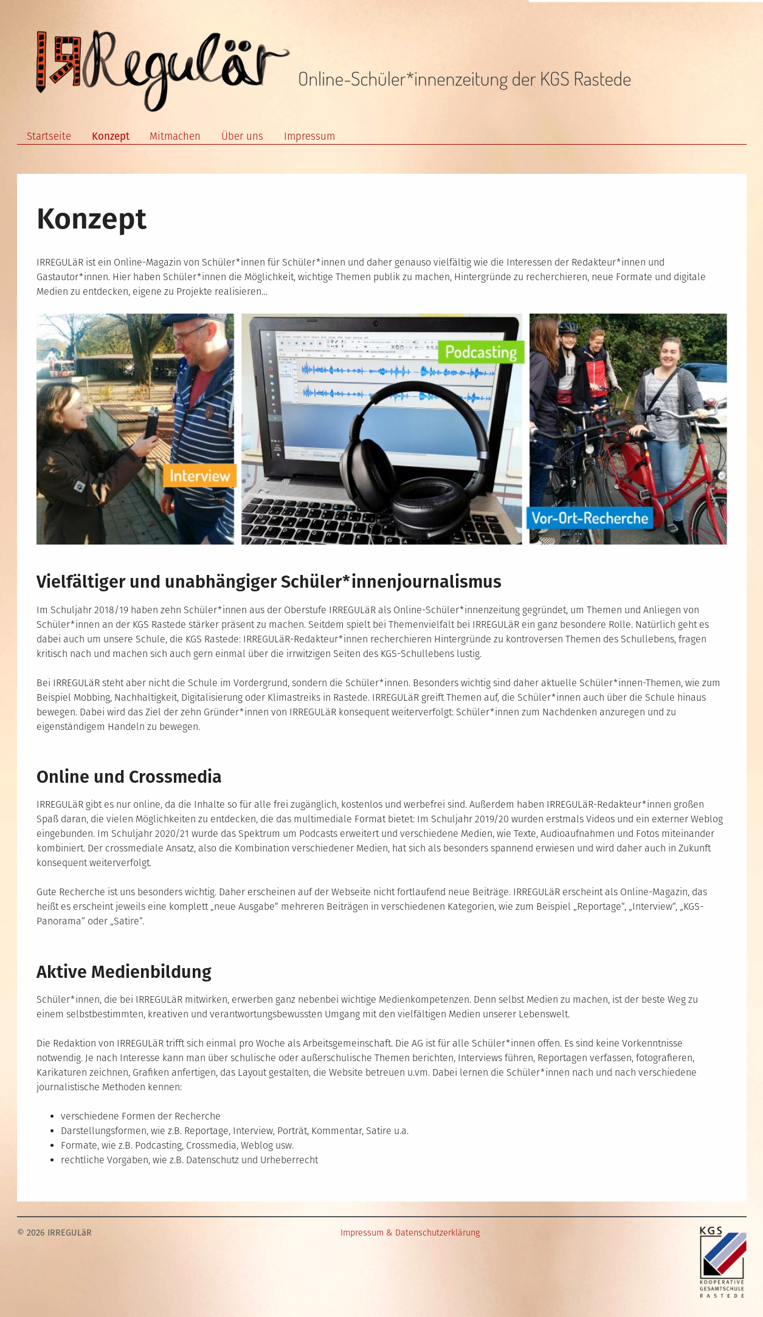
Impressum (309, 136)
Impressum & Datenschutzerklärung (410, 1233)
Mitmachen (175, 136)
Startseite (49, 136)
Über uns (242, 136)
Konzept (110, 136)
